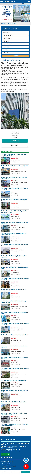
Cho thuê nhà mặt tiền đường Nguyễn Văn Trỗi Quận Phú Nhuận (15, 324)
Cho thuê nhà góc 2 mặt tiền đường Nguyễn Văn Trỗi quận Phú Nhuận (14, 211)
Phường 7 (13, 420)
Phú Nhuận (17, 162)
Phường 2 (13, 162)
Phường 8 (13, 342)
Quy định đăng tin (6, 463)
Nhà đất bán (15, 28)
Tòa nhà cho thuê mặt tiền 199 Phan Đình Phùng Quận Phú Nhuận (14, 178)
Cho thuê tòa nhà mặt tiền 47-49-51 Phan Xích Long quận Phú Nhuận (13, 155)
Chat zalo (5, 472)
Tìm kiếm (16, 55)
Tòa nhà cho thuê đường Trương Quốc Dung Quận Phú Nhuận (14, 346)
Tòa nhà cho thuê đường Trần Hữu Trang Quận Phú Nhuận (14, 166)
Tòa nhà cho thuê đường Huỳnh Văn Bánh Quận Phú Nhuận (14, 268)
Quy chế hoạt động (6, 468)
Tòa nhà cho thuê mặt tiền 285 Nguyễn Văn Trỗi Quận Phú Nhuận (13, 290)
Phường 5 (13, 308)
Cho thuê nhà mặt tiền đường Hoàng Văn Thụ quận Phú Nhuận (14, 189)
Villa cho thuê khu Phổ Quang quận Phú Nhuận (13, 380)
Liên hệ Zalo (15, 145)
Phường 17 (13, 184)
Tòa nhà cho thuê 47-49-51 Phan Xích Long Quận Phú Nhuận (14, 200)
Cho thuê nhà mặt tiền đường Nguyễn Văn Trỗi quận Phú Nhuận (15, 279)
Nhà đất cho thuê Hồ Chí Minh (10, 60)
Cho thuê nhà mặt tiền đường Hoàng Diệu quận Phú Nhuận (14, 313)
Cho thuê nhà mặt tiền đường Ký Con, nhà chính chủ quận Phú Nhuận (14, 414)
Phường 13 (13, 229)
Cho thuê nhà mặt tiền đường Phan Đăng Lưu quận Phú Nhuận (14, 245)
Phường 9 (13, 195)
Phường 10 (13, 173)
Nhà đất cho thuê (12, 23)
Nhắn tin (15, 472)
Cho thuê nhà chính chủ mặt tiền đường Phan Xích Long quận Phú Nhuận (14, 425)
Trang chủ (3, 23)
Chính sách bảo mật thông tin (9, 466)
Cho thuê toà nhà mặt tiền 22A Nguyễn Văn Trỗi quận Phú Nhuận (13, 234)
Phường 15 (13, 297)
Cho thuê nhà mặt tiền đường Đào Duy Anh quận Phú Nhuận (14, 256)
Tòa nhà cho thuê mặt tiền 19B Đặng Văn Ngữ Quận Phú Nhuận (14, 223)
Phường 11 (13, 218)
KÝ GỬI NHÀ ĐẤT (10, 1)
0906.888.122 (15, 140)
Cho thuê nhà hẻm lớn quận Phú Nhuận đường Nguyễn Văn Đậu (13, 301)
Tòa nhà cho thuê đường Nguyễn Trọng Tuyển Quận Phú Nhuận (14, 335)
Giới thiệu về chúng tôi (7, 461)
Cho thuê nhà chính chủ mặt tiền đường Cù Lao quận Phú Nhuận (13, 402)
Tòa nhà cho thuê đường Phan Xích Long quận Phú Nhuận (14, 64)
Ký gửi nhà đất (26, 3)
